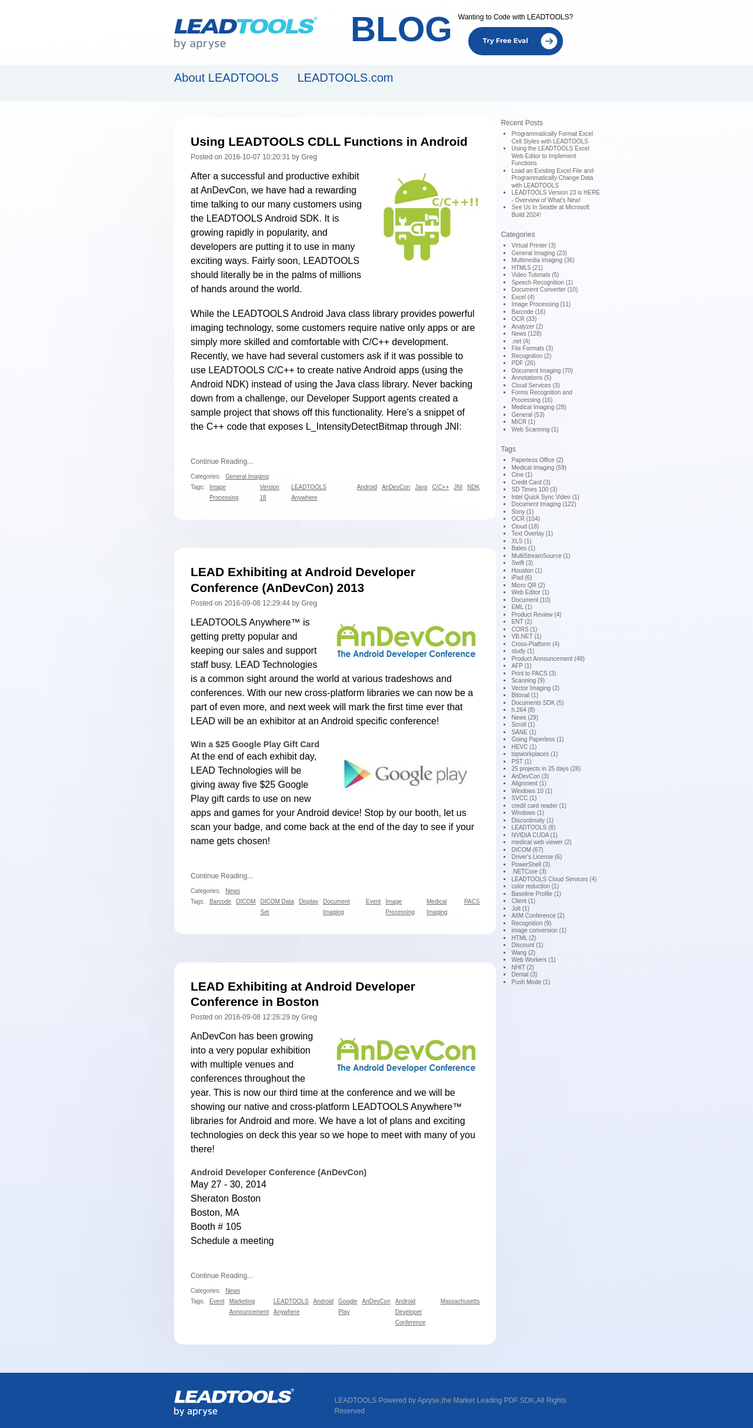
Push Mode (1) (530, 982)
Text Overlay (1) (532, 533)
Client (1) (523, 901)
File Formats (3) (532, 348)
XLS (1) (521, 541)
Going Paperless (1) (537, 739)
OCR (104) (525, 519)
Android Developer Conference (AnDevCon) (278, 1172)
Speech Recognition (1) (542, 282)
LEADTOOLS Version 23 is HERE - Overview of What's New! (555, 196)
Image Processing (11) (541, 304)
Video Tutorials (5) (535, 275)
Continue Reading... (222, 461)
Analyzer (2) (527, 326)
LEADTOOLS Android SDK (262, 218)
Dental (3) (524, 974)
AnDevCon (223, 190)
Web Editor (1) (530, 592)
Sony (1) (522, 512)
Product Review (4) (536, 614)
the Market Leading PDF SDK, (488, 1400)
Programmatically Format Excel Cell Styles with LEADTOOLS (552, 138)
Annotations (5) (531, 377)
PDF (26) (523, 363)
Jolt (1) (520, 908)
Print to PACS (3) (533, 673)
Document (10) (530, 600)
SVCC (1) (524, 798)
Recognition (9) (531, 923)
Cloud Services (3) (535, 385)
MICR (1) (523, 422)
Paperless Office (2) (537, 460)
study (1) (522, 651)
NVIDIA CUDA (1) (534, 835)
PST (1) (521, 761)
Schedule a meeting (232, 1241)
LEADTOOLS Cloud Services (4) (554, 879)
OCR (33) (524, 319)
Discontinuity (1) (532, 820)
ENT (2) (521, 621)
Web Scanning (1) (534, 429)
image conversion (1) (538, 930)
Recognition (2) (531, 356)
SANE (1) (523, 732)
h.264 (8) (523, 710)
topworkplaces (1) (534, 754)
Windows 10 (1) (531, 791)
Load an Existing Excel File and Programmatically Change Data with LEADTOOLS (552, 178)
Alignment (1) (528, 783)
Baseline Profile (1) (536, 894)
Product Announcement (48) (548, 659)
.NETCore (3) (528, 871)
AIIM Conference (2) (537, 915)
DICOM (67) (527, 850)
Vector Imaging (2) (535, 688)
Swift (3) (522, 563)
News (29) (524, 717)
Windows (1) (527, 813)
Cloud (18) (525, 526)
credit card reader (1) (538, 805)
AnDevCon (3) (529, 776)
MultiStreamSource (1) (540, 556)
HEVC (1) (524, 747)
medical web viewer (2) (541, 842)
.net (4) (520, 341)
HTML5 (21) (526, 268)
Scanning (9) (528, 680)
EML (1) (521, 607)
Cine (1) (521, 474)
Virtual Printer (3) (533, 245)
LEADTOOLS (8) (533, 827)
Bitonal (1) (524, 695)
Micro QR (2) (528, 585)
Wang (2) (523, 952)
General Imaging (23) (539, 253)
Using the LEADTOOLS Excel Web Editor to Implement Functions (550, 155)
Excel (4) (522, 297)
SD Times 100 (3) (534, 489)
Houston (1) (526, 570)
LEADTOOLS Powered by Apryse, (388, 1400)
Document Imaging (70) (542, 370)
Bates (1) (523, 548)
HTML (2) (523, 938)
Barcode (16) (528, 312)
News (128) (526, 333)
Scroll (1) (523, 724)
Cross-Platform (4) (535, 644)
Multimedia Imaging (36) (542, 260)
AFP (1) (521, 666)
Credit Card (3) (530, 482)
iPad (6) (521, 577)
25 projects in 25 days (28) (546, 768)
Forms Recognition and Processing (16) (541, 396)
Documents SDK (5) (537, 703)
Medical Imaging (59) (538, 467)
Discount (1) (527, 945)
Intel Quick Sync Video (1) (545, 497)
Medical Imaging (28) (538, 407)
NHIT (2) (522, 967)
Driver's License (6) (536, 857)
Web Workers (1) (533, 960)
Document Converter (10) (544, 289)
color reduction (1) (535, 886)
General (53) (527, 415)
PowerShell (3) (530, 864)
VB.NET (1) (526, 636)
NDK (236, 384)
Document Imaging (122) (543, 504)
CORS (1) (524, 629)
